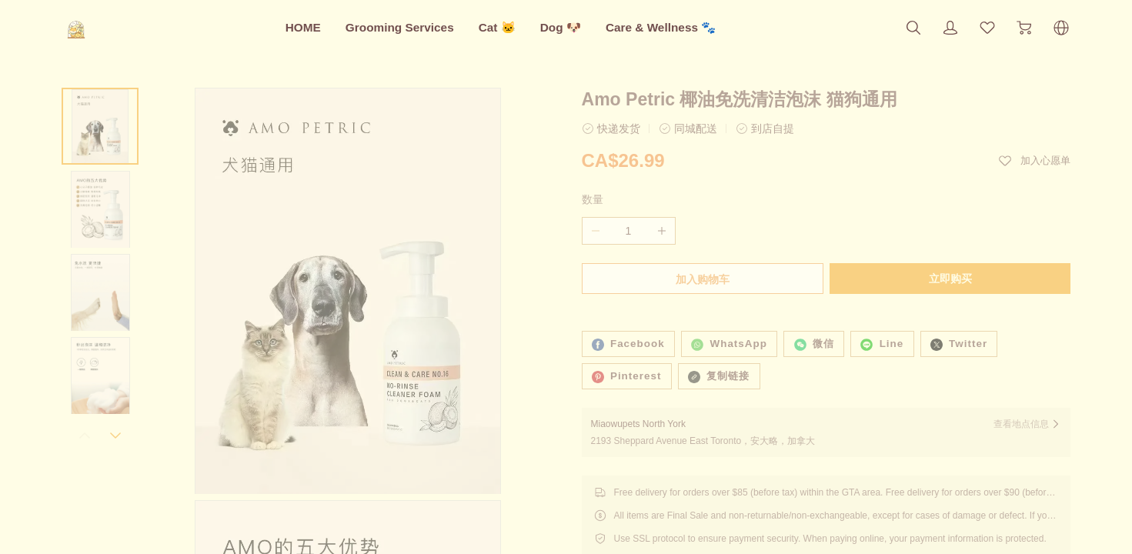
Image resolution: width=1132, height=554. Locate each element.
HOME (303, 27)
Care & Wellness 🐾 (661, 27)
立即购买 (951, 278)
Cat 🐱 (497, 27)
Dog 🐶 (560, 27)
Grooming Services (400, 27)
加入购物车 (701, 279)
